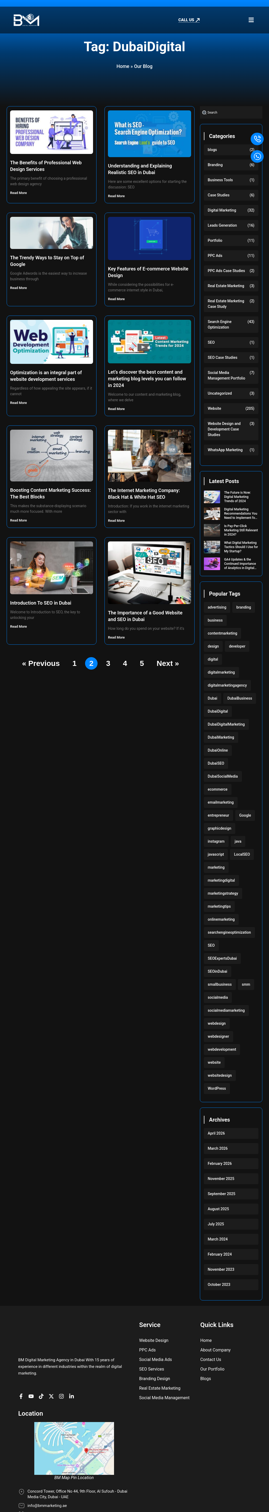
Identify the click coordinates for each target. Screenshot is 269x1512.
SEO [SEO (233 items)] (211, 945)
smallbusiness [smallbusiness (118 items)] (220, 984)
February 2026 (220, 1163)
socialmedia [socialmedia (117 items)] (218, 997)
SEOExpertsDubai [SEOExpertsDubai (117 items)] (222, 958)
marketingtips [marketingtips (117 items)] (219, 906)
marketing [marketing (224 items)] (216, 867)
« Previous (41, 663)
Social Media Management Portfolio (226, 375)
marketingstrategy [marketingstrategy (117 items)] (223, 893)
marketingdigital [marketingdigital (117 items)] (221, 880)
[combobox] (231, 112)
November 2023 (221, 1269)
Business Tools (220, 180)
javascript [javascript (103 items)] (216, 854)
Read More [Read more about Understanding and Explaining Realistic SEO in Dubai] (116, 196)
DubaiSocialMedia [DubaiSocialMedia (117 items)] (223, 776)
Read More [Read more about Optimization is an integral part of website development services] (19, 403)
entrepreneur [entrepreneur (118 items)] (218, 815)
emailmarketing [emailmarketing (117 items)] (221, 802)
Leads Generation (222, 225)
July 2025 (216, 1224)
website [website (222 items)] (214, 1062)
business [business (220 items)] (215, 620)
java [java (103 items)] (238, 841)
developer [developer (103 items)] (237, 646)
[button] (251, 20)
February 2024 (220, 1254)
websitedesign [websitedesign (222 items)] (220, 1075)
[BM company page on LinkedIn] (73, 1374)
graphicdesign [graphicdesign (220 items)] (220, 828)
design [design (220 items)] (213, 646)
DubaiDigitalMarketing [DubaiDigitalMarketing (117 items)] (226, 724)
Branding (215, 165)
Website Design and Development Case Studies (224, 429)
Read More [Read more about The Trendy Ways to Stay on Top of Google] (19, 288)
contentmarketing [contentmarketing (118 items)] (222, 633)
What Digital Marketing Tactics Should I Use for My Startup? (241, 547)
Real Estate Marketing (226, 286)
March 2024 (218, 1239)
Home (122, 66)
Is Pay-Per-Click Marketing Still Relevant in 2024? (241, 530)
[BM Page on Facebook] (22, 1374)
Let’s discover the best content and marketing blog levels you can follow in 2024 (147, 378)
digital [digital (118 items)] (213, 659)
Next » (168, 663)
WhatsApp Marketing (225, 450)
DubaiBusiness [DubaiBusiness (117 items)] (239, 698)
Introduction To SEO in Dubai (40, 603)
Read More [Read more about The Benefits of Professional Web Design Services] (19, 193)
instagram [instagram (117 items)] (216, 841)
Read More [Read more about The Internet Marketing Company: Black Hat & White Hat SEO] (116, 521)
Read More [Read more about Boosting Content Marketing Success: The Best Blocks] (19, 520)
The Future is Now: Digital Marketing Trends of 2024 (237, 497)
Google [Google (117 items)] (245, 815)
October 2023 (219, 1284)
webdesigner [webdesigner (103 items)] (218, 1036)
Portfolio (215, 240)
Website (214, 408)
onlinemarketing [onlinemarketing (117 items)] (221, 919)
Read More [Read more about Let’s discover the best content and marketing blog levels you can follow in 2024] (116, 409)
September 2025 (222, 1194)
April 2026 (216, 1133)
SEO (211, 342)
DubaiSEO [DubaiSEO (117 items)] (216, 763)
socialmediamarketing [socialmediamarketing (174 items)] (226, 1010)
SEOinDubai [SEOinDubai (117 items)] (217, 971)
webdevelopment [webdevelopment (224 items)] (222, 1049)
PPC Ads (215, 255)
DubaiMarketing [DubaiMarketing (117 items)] (221, 737)
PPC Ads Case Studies (226, 271)
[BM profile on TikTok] (43, 1374)
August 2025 (218, 1209)
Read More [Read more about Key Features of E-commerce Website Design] (116, 299)
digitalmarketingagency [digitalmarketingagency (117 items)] (227, 685)
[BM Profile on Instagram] (63, 1374)
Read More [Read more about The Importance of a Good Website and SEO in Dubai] (116, 637)
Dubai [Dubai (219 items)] (212, 698)
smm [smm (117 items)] (246, 984)
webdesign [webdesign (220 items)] (217, 1023)
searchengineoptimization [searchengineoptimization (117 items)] (229, 932)
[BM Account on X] (53, 1374)
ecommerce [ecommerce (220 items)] (218, 789)
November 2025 (221, 1179)
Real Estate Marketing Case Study (226, 304)
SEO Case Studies (222, 357)
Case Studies (219, 195)
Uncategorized (220, 393)
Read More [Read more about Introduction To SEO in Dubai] (19, 626)
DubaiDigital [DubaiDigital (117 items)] (218, 711)
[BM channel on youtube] (32, 1374)
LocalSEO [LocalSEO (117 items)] (242, 854)
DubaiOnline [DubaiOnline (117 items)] (218, 750)
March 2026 (218, 1148)
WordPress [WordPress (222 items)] (217, 1088)
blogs (212, 150)
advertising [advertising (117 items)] (217, 607)
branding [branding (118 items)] (243, 607)
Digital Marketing (222, 210)
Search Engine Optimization (220, 324)
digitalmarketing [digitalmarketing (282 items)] (221, 672)
